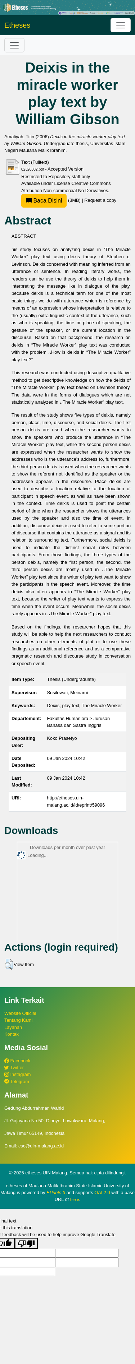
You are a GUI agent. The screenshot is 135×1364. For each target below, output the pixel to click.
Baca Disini (44, 201)
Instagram (17, 1074)
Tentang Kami (18, 1020)
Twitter (14, 1067)
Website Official (20, 1013)
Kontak (11, 1034)
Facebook (17, 1060)
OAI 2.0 (102, 1192)
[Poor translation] (26, 1243)
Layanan (13, 1027)
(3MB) (51, 200)
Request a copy (100, 200)
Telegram (16, 1081)
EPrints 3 (55, 1192)
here (74, 1199)
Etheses (17, 25)
